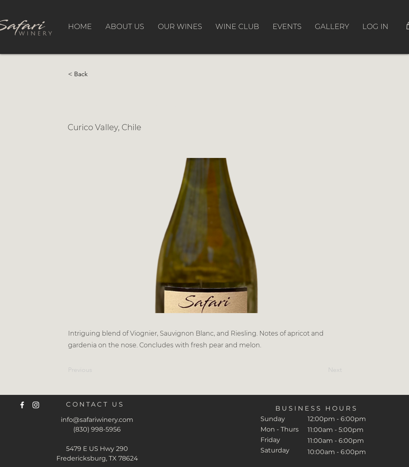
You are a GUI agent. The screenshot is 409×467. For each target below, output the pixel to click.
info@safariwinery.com (97, 419)
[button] (94, 74)
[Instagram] (35, 405)
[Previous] (94, 370)
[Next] (322, 370)
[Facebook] (22, 405)
